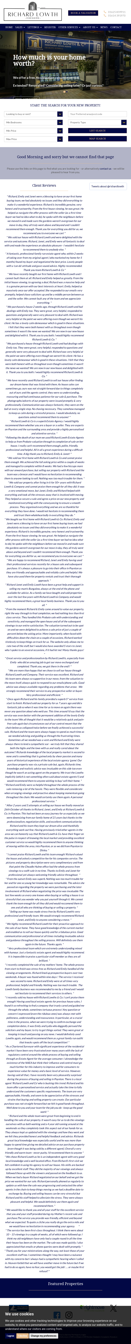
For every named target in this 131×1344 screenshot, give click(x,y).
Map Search (97, 138)
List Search (97, 130)
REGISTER (50, 27)
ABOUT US (90, 27)
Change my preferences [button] (43, 1335)
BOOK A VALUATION (83, 12)
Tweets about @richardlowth (107, 186)
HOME (9, 27)
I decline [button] (22, 1335)
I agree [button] (10, 1335)
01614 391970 (117, 15)
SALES (20, 27)
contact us (105, 168)
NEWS (104, 27)
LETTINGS (35, 27)
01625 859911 (117, 11)
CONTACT (116, 27)
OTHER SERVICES (69, 27)
